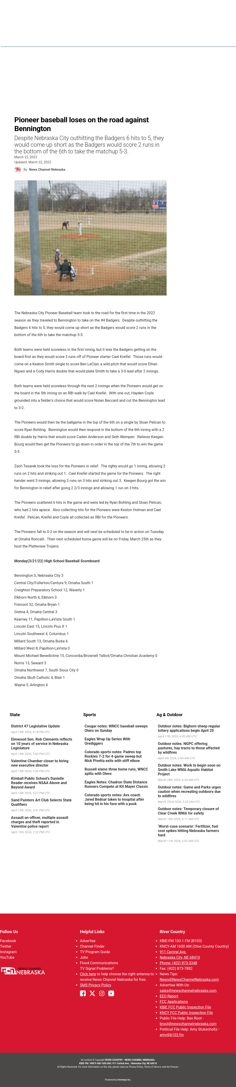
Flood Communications (99, 963)
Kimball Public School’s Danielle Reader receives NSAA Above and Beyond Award (39, 782)
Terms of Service (152, 1067)
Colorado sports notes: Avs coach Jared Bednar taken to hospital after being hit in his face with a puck (114, 799)
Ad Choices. (173, 1067)
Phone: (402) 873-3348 (178, 963)
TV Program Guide (95, 952)
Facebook (8, 941)
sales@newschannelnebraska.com (188, 990)
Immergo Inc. (124, 1079)
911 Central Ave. (173, 952)
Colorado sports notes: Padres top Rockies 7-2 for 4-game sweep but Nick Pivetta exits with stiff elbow (113, 756)
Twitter (5, 946)
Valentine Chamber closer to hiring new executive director (39, 763)
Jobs (84, 957)
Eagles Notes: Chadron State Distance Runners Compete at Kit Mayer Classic (116, 784)
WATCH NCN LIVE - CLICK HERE (118, 7)
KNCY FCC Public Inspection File (186, 1013)
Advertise (87, 941)
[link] (45, 729)
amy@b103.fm (172, 1035)
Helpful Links (92, 931)
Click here (88, 974)
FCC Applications (174, 1001)
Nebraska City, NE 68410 (180, 957)
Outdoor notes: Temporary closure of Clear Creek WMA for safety (188, 811)
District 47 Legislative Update (35, 726)
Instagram (8, 952)
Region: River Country (29, 42)
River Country (172, 931)
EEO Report (169, 996)
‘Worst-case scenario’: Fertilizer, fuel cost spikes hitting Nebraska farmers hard (188, 830)
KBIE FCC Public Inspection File (185, 1007)
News (143, 39)
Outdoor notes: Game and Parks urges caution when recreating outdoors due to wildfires (189, 791)
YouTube (7, 957)
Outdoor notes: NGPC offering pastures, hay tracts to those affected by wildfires (189, 748)
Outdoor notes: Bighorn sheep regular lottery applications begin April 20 (189, 728)
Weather (163, 39)
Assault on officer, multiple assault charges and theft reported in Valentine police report (39, 822)
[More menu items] (221, 39)
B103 (208, 39)
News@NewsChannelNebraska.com (189, 979)
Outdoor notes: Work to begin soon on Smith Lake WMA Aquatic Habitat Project (189, 769)
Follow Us (9, 931)
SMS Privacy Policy (95, 985)
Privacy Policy (136, 1067)
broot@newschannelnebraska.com (188, 1024)
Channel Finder (92, 946)
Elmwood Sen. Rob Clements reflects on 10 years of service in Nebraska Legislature (41, 743)
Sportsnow (188, 39)
